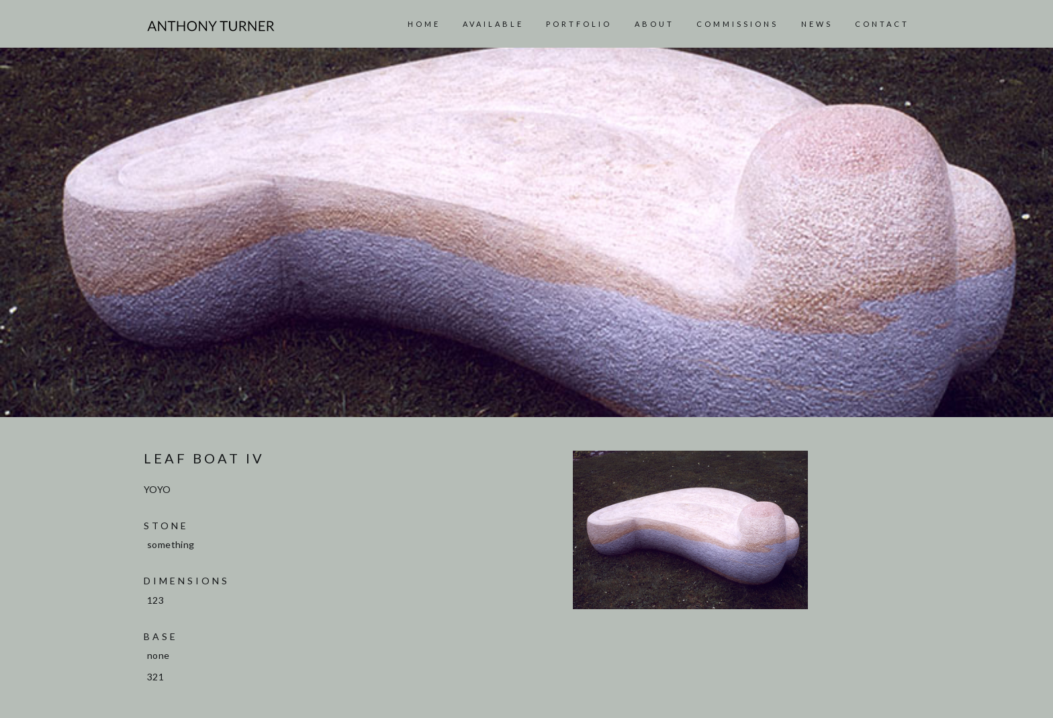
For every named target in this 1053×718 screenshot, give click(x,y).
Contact (882, 23)
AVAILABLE (493, 23)
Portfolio (579, 23)
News (817, 23)
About (654, 23)
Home (424, 23)
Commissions (737, 23)
